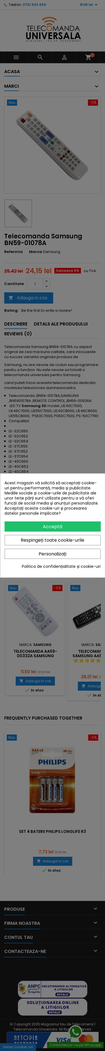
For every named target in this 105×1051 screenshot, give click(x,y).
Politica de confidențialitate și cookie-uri (61, 566)
